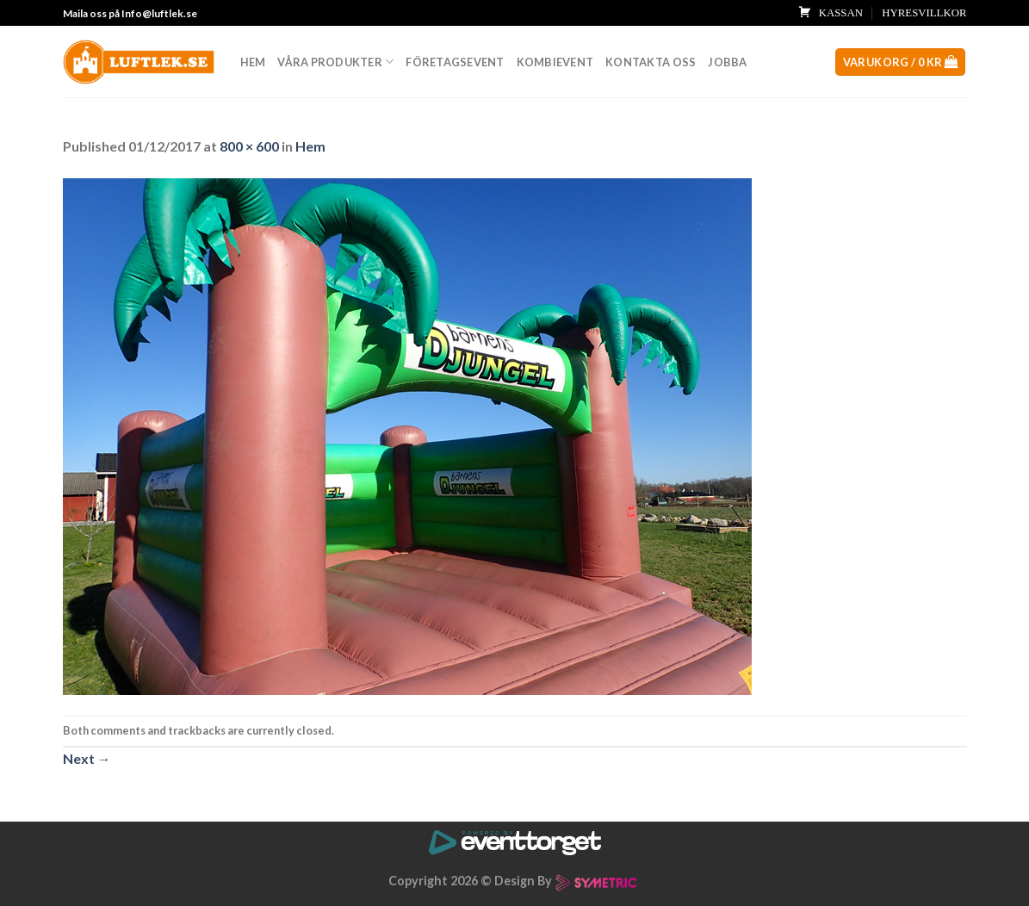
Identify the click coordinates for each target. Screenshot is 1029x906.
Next (87, 758)
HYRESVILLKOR (924, 13)
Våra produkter (335, 61)
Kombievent (555, 62)
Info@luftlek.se (159, 13)
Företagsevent (455, 62)
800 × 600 (249, 146)
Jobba (727, 62)
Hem (253, 62)
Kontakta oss (650, 62)
